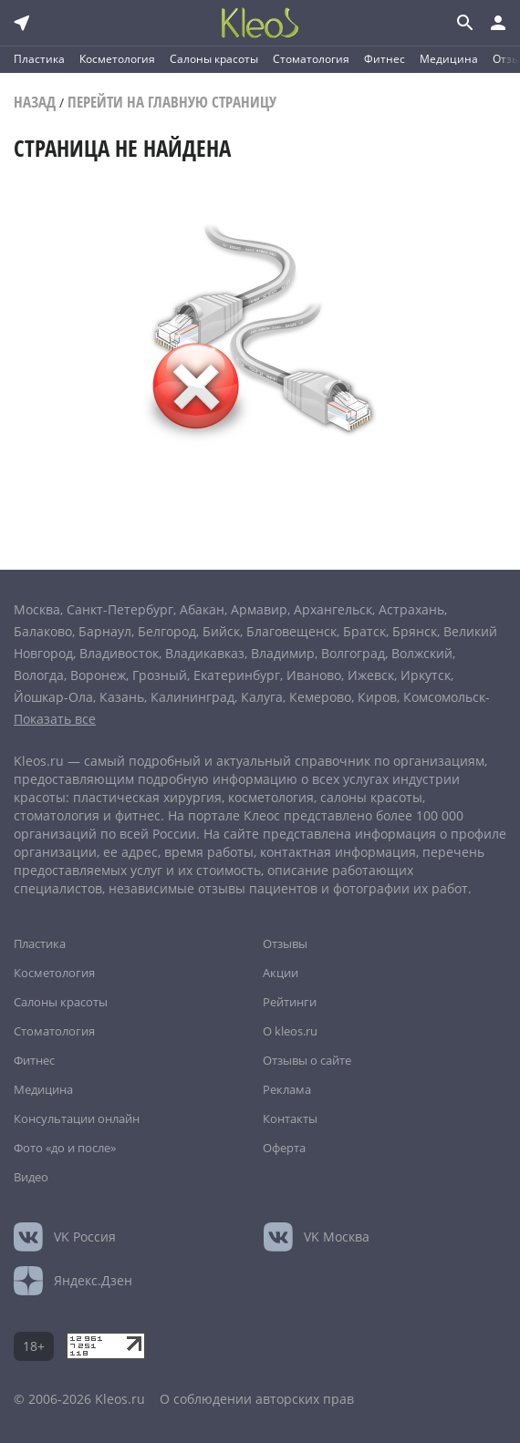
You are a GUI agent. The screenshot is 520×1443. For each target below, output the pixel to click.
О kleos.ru (290, 1031)
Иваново (313, 675)
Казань (121, 697)
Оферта (284, 1147)
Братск (364, 631)
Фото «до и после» (65, 1147)
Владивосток (119, 653)
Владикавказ (204, 653)
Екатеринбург (236, 675)
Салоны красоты (214, 59)
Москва (37, 609)
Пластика (39, 59)
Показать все (55, 718)
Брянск (414, 631)
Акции (280, 972)
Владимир (283, 653)
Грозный (159, 675)
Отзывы (285, 943)
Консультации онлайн (77, 1118)
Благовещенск (291, 631)
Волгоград (353, 653)
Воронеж (98, 675)
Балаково (43, 631)
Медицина (449, 59)
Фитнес (384, 59)
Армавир (259, 609)
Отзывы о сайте (307, 1060)
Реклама (287, 1089)
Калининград (192, 697)
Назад (35, 101)
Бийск (221, 631)
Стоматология (311, 59)
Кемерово (320, 697)
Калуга (262, 697)
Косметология (117, 59)
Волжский (421, 653)
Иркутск (425, 675)
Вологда (39, 675)
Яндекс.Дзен (93, 1280)
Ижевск (371, 675)
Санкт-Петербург (120, 609)
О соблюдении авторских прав (257, 1398)
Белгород (167, 631)
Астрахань (411, 609)
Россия (85, 1236)
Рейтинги (290, 1002)
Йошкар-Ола (53, 697)
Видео (31, 1177)
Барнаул (104, 631)
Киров (377, 697)
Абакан (202, 609)
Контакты (290, 1118)
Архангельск (333, 609)
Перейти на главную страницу (172, 101)
